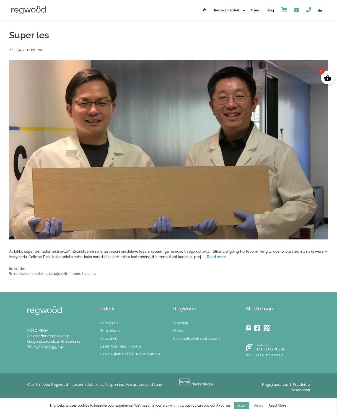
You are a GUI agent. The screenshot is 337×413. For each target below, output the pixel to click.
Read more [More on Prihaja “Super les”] (216, 257)
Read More (277, 405)
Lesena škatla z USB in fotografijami (130, 354)
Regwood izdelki (227, 10)
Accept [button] (241, 405)
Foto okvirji (109, 338)
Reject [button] (258, 405)
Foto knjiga (109, 323)
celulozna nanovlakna (30, 273)
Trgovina (180, 323)
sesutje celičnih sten (64, 273)
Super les (89, 273)
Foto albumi (110, 331)
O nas (255, 10)
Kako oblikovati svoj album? (196, 338)
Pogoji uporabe (275, 384)
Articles (20, 268)
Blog (270, 10)
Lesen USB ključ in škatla (121, 346)
